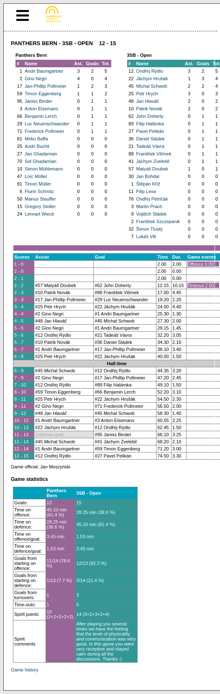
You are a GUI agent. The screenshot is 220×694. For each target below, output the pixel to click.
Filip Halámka (150, 123)
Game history (24, 669)
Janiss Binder (38, 101)
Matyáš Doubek (152, 168)
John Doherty (150, 116)
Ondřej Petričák (152, 198)
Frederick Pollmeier (44, 131)
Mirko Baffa (36, 138)
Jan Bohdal (147, 176)
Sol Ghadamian (40, 161)
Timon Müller (38, 183)
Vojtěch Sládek (151, 213)
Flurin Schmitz (39, 191)
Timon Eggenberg (43, 93)
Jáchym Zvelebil (152, 161)
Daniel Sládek (150, 138)
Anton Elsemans (41, 108)
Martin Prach (149, 206)
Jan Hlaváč (147, 101)
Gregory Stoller (40, 206)
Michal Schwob (151, 86)
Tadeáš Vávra (150, 146)
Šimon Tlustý (149, 228)
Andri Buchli (37, 146)
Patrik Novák (149, 108)
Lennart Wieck (39, 213)
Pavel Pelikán (150, 131)
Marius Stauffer (40, 198)
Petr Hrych (147, 93)
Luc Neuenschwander (47, 123)
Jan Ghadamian (41, 153)
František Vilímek (153, 153)
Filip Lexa (146, 191)
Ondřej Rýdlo (149, 71)
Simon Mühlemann (44, 168)
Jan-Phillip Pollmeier (46, 86)
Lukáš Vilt (146, 236)
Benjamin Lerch (40, 116)
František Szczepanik (158, 221)
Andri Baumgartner (44, 71)
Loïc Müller (36, 176)
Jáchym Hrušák (152, 78)
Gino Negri (36, 78)
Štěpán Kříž (148, 183)
